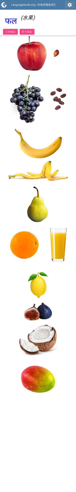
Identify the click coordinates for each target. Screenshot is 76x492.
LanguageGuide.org (23, 4)
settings (69, 4)
